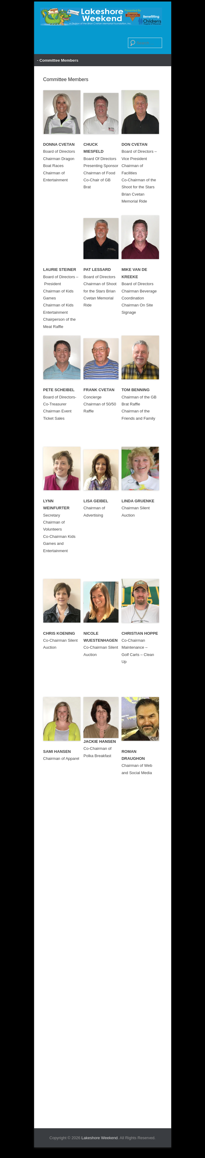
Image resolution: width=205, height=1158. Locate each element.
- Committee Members (58, 60)
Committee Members (65, 79)
